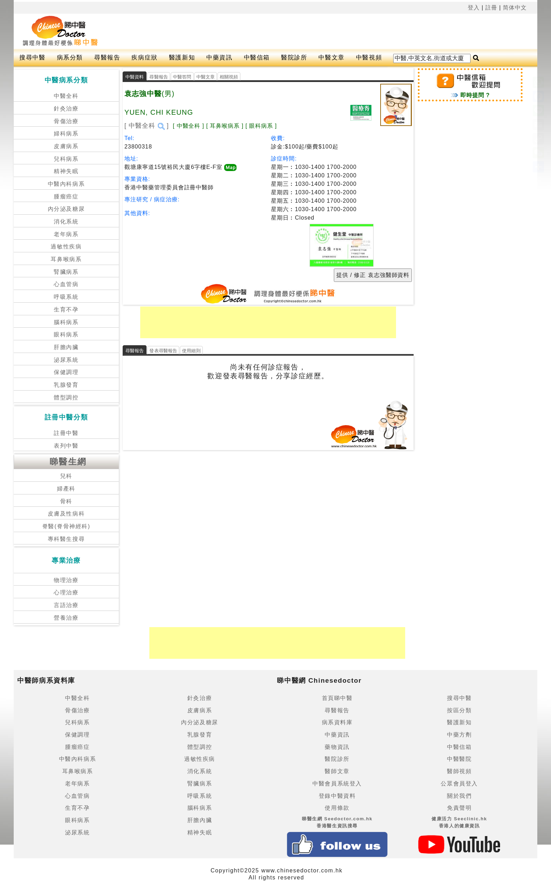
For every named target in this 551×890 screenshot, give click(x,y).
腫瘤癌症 (66, 197)
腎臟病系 (66, 272)
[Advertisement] (292, 31)
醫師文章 (337, 771)
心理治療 (66, 592)
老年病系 (66, 234)
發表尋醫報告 (163, 350)
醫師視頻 (459, 771)
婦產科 (66, 489)
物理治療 (66, 580)
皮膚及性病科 (66, 514)
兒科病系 (66, 159)
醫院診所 (294, 57)
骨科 (66, 501)
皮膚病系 (66, 146)
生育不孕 (66, 310)
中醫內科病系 (66, 184)
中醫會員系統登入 (337, 784)
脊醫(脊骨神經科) (66, 526)
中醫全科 (66, 96)
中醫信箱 (257, 57)
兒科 (66, 476)
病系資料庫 (337, 722)
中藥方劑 (459, 735)
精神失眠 (66, 171)
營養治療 (66, 618)
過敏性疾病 (66, 247)
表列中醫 (66, 446)
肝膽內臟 (66, 347)
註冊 (491, 8)
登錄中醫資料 (337, 796)
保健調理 (66, 372)
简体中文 (515, 8)
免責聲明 (459, 808)
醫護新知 (182, 57)
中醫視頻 (369, 57)
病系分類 (70, 57)
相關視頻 (229, 77)
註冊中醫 (66, 433)
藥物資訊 (337, 747)
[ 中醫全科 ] (146, 125)
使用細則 (191, 350)
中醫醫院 (459, 759)
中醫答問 (182, 77)
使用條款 (337, 808)
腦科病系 (66, 322)
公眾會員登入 (459, 784)
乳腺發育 (66, 385)
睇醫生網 (68, 461)
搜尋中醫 (32, 57)
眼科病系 (66, 334)
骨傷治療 (66, 121)
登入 (474, 8)
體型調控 (66, 397)
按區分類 (459, 710)
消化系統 (66, 222)
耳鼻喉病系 (66, 259)
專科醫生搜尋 (66, 539)
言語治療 (66, 605)
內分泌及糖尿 (66, 209)
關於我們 (459, 796)
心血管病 (66, 284)
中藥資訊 (219, 57)
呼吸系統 (66, 297)
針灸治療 (66, 109)
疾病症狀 (144, 57)
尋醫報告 (107, 57)
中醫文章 (331, 57)
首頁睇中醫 (337, 698)
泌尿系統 (66, 360)
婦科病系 (66, 134)
